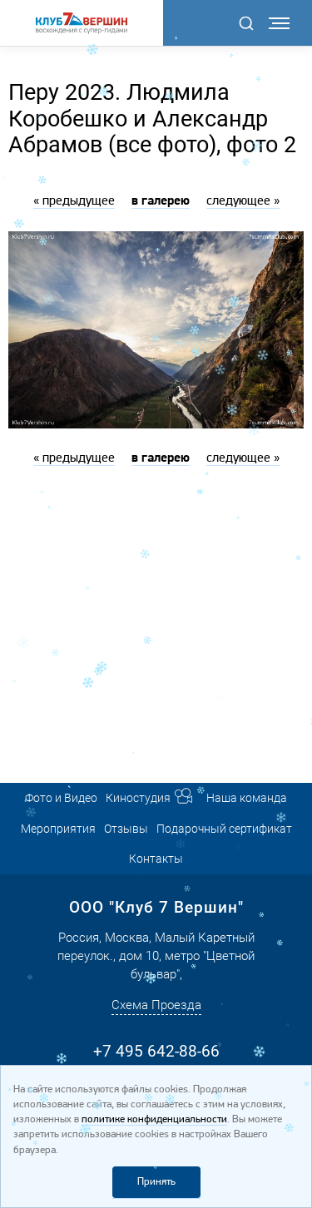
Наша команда (246, 798)
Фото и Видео (61, 798)
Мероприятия (58, 828)
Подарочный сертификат (224, 828)
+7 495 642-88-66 (156, 1051)
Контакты (156, 858)
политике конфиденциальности (154, 1119)
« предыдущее (74, 201)
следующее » (243, 201)
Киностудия (138, 798)
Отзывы (126, 828)
